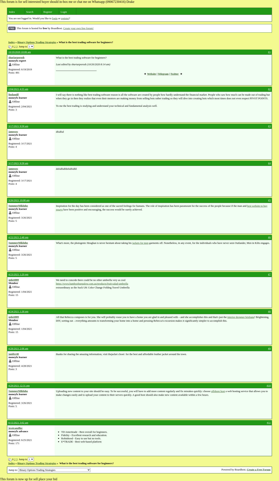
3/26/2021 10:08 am (19, 200)
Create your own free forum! (78, 28)
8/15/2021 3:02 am (18, 422)
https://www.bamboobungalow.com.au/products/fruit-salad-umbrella (92, 283)
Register (47, 11)
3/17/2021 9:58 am (18, 126)
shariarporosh (17, 57)
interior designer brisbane (240, 317)
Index (12, 11)
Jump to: (49, 470)
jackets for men (140, 242)
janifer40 (14, 353)
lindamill (14, 94)
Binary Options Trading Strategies (36, 42)
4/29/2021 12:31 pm (19, 385)
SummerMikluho (18, 205)
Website (151, 73)
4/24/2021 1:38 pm (18, 311)
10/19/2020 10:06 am (19, 51)
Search (29, 11)
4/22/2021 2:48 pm (18, 237)
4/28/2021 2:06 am (18, 348)
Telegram (163, 73)
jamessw (13, 131)
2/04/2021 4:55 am (18, 89)
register (65, 18)
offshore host (218, 391)
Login (64, 11)
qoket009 (14, 279)
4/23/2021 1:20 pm (18, 274)
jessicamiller (16, 428)
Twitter (174, 73)
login (55, 18)
